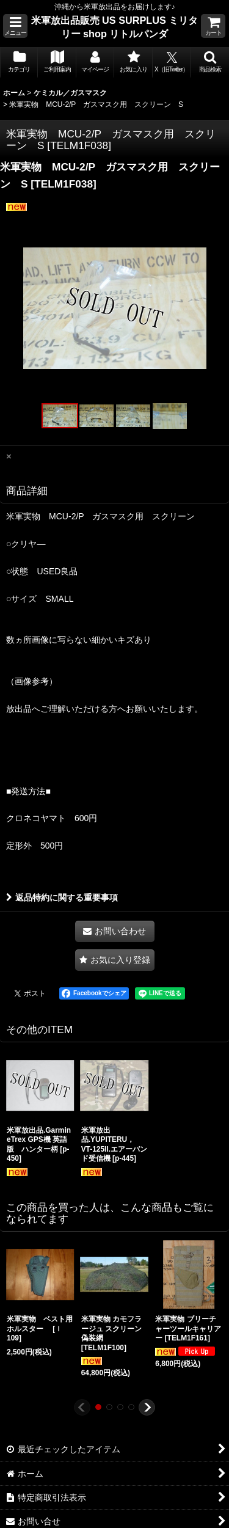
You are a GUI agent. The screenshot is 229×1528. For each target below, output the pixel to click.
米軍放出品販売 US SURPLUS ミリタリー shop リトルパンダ (114, 27)
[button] (15, 26)
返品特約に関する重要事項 (62, 897)
